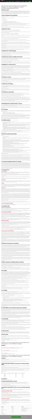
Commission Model (17, 1)
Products (13, 1)
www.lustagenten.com (7, 350)
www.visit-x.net (16, 38)
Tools (7, 1)
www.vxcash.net (12, 11)
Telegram (12, 409)
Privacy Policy (3, 413)
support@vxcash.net (8, 86)
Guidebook (26, 1)
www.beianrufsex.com (12, 347)
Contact (23, 1)
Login (29, 1)
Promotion (10, 1)
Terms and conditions (3, 414)
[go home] (3, 0)
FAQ (20, 1)
